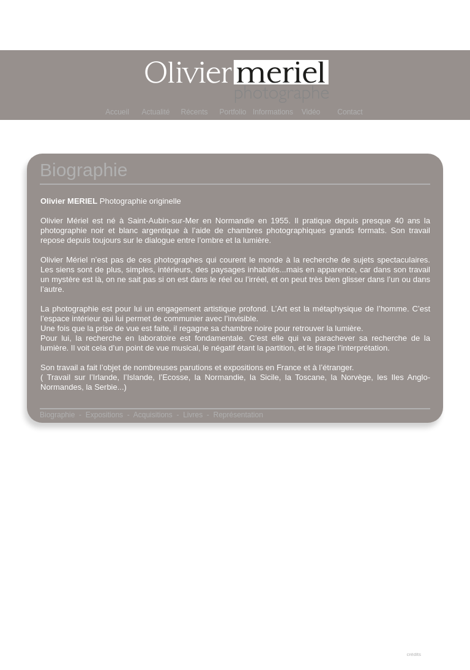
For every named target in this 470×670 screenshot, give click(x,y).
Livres (193, 415)
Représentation (238, 415)
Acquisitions (153, 415)
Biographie (57, 415)
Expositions (104, 415)
